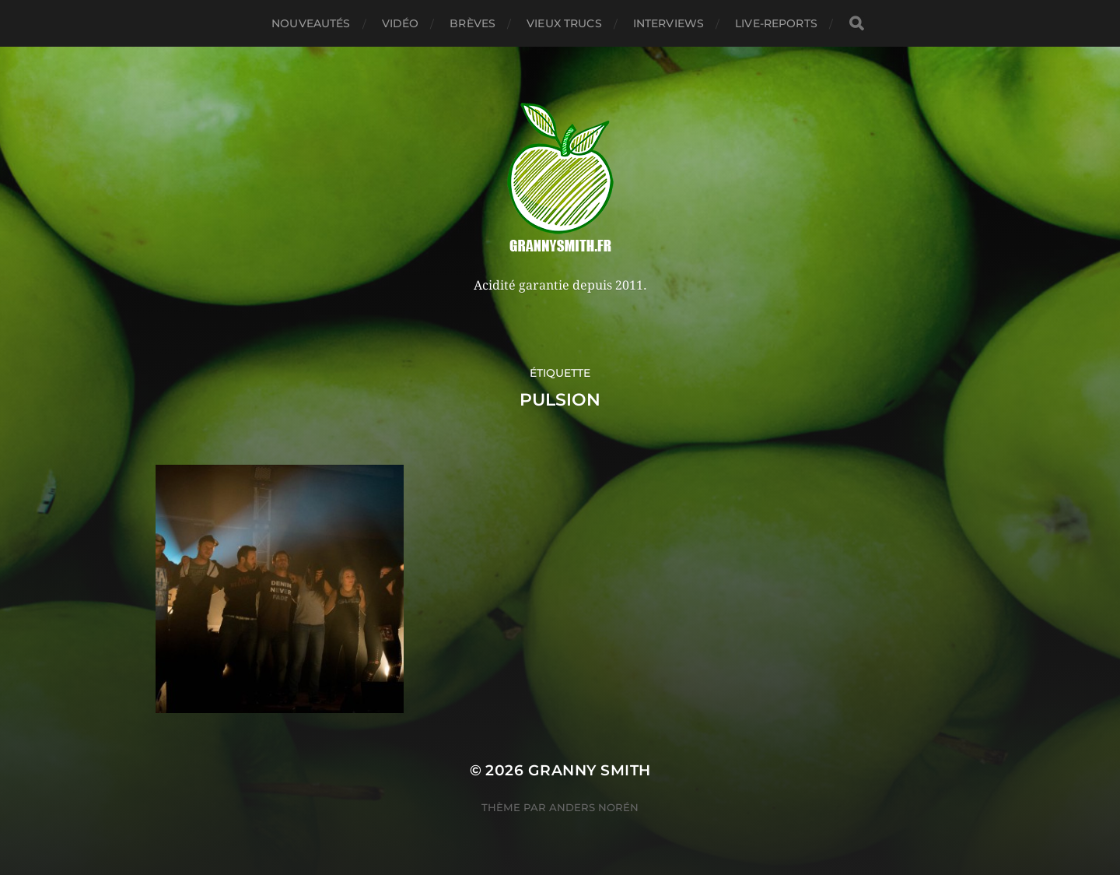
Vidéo (400, 23)
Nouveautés (310, 23)
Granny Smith (589, 770)
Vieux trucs (564, 23)
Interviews (668, 23)
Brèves (472, 23)
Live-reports (776, 23)
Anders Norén (594, 807)
